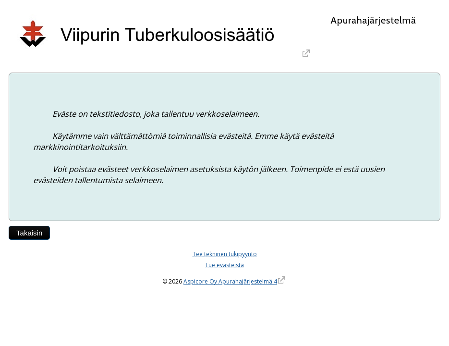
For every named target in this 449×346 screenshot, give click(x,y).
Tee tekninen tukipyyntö (225, 254)
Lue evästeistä (225, 265)
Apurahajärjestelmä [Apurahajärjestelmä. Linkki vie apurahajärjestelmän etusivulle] (373, 20)
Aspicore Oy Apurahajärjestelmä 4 (230, 281)
